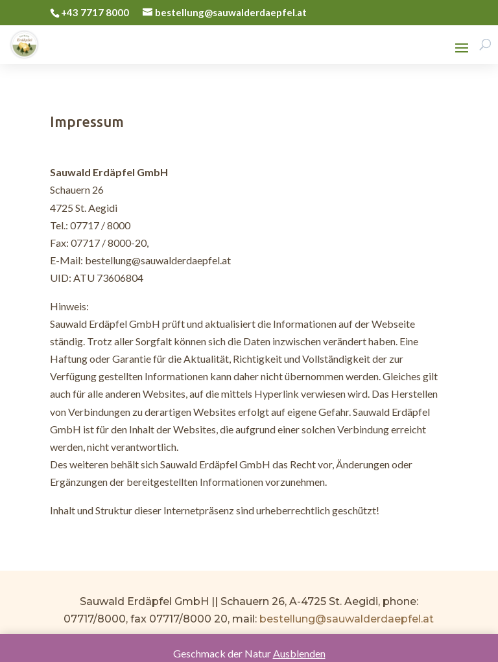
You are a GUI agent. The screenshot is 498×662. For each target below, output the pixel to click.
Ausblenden (299, 653)
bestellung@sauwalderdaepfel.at (346, 619)
